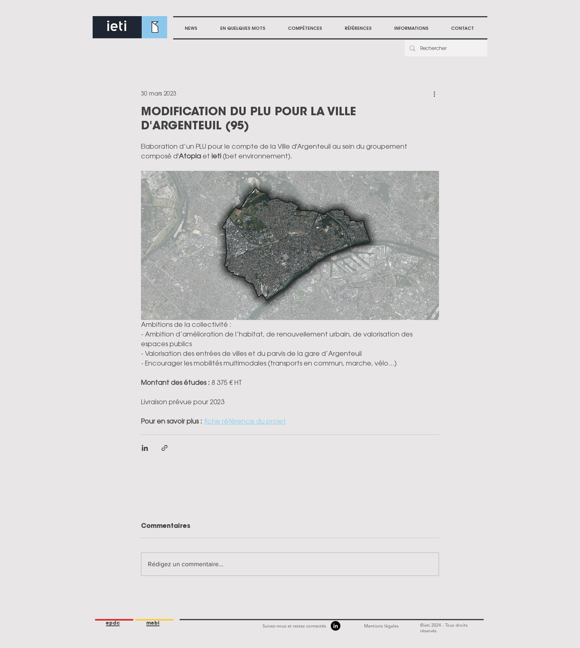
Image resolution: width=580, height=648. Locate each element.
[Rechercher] (445, 48)
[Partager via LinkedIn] (145, 448)
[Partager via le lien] (164, 448)
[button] (305, 28)
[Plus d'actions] (434, 93)
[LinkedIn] (335, 626)
